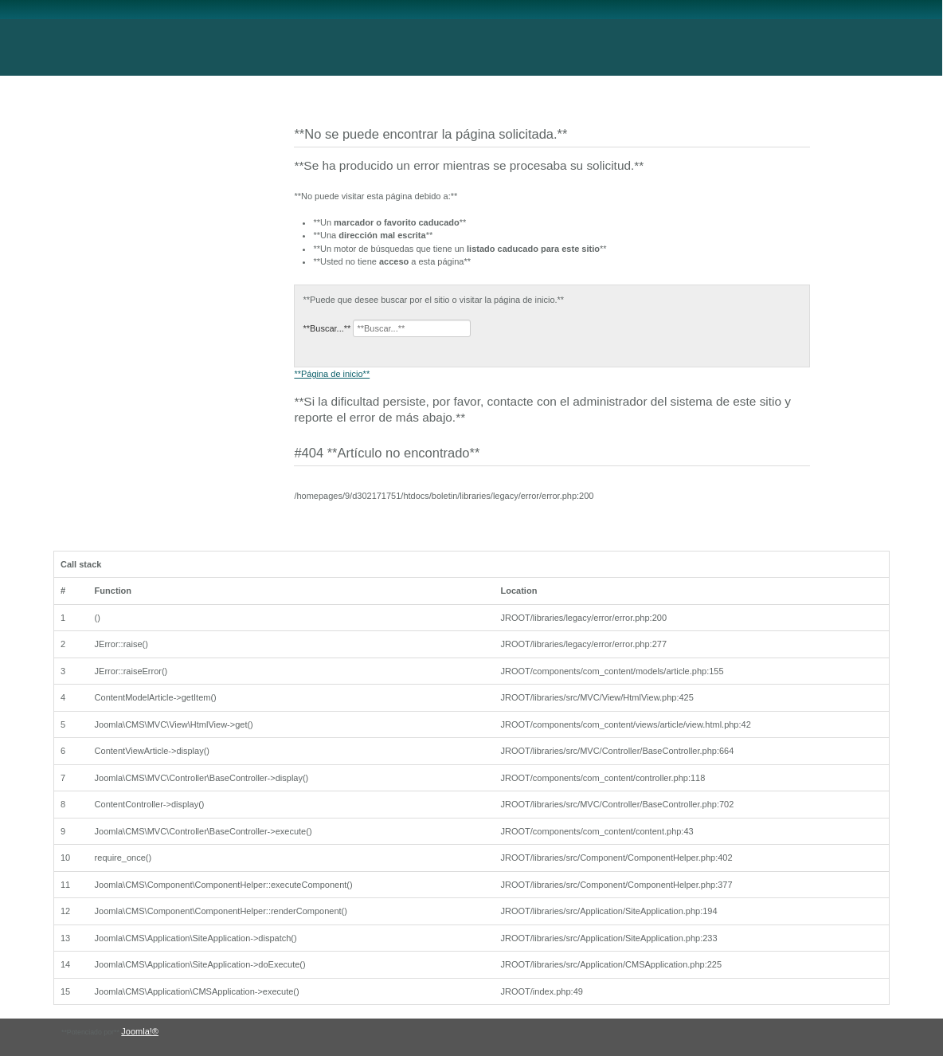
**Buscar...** (326, 328)
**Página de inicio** (332, 374)
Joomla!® (139, 1031)
